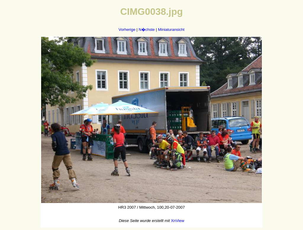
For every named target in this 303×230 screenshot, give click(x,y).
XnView (177, 220)
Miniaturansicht (171, 29)
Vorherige (127, 29)
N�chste (146, 29)
